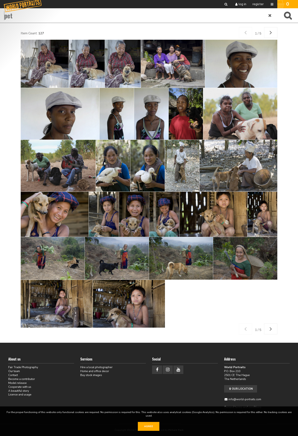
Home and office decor (94, 371)
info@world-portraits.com (244, 399)
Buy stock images (91, 375)
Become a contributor (21, 379)
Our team (14, 371)
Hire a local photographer (96, 367)
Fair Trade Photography (23, 367)
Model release (17, 383)
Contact (13, 375)
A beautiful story (18, 391)
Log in (242, 4)
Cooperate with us (19, 387)
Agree (148, 426)
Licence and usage (19, 394)
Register (258, 4)
